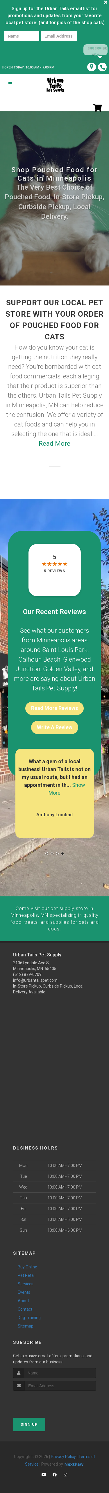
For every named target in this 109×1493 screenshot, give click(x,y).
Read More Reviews (54, 708)
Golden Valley (61, 668)
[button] (46, 853)
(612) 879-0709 (27, 972)
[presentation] (24, 49)
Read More (54, 443)
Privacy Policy (63, 1455)
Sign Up (29, 1423)
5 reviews (54, 570)
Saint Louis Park (64, 649)
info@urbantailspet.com (35, 978)
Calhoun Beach (39, 659)
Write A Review (54, 727)
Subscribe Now (95, 50)
